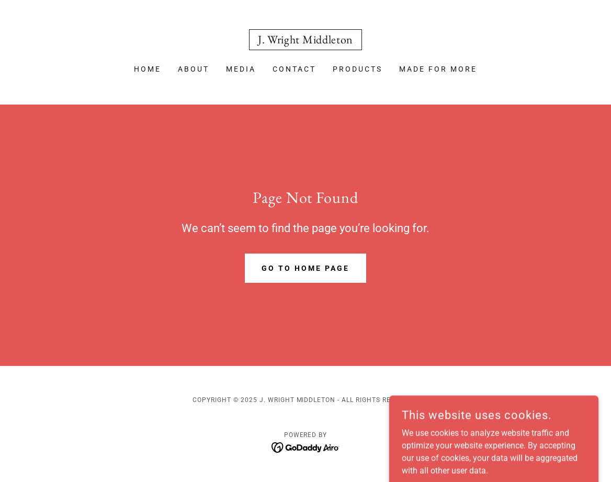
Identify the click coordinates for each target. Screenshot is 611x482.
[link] (305, 40)
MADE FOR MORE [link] (438, 69)
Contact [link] (294, 69)
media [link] (241, 69)
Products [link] (357, 69)
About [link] (193, 69)
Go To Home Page (305, 268)
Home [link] (147, 69)
